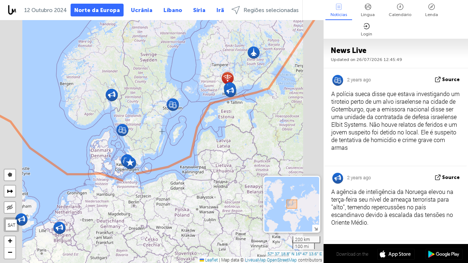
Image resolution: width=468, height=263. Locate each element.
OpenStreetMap (282, 260)
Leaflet (209, 260)
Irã (220, 10)
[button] (59, 228)
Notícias (339, 10)
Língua (368, 10)
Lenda (431, 10)
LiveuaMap (255, 260)
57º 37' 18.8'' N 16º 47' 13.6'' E (295, 254)
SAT (11, 225)
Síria (199, 10)
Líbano (172, 10)
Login (366, 30)
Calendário (400, 10)
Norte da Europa (97, 10)
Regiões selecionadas (265, 10)
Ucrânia (141, 10)
